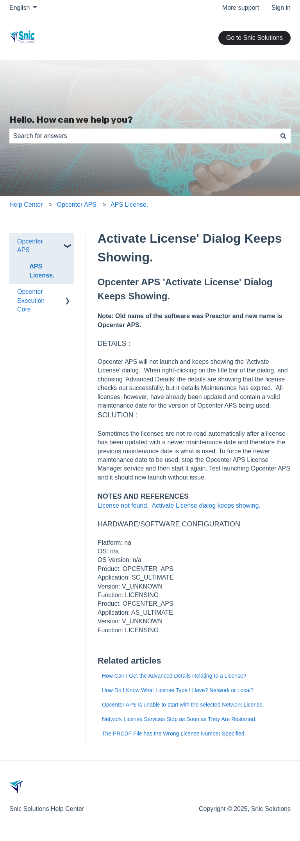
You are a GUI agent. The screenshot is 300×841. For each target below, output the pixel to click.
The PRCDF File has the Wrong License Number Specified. (174, 733)
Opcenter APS (76, 204)
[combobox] (142, 136)
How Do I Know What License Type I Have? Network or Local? (178, 690)
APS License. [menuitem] (41, 270)
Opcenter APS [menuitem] (30, 245)
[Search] (283, 136)
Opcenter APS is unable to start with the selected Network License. (183, 704)
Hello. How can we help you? (71, 119)
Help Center (26, 204)
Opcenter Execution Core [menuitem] (31, 300)
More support (240, 7)
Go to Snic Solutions (254, 37)
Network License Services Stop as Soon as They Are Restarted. (179, 719)
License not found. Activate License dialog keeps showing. (179, 505)
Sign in (281, 7)
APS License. (129, 204)
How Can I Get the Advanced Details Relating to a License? (174, 676)
